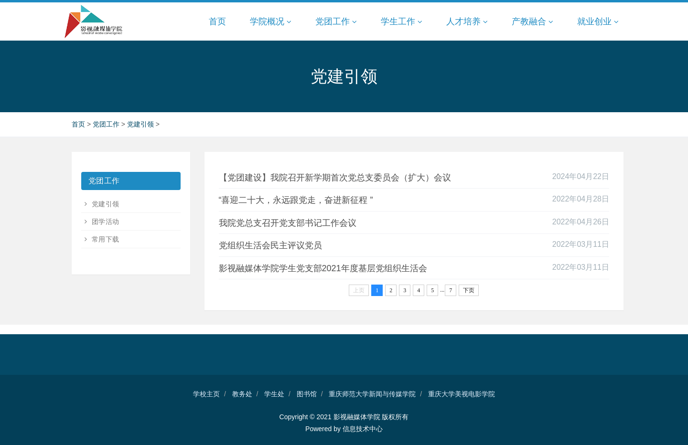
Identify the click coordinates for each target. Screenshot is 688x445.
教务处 (242, 394)
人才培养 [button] (467, 22)
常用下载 (104, 239)
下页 (468, 290)
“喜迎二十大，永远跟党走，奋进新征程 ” (296, 200)
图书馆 (307, 394)
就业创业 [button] (598, 22)
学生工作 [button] (401, 22)
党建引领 (141, 124)
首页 (217, 21)
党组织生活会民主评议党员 (270, 245)
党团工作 (107, 124)
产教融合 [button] (532, 22)
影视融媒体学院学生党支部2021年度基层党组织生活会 (323, 268)
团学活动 (104, 221)
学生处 (274, 394)
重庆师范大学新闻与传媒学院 (372, 394)
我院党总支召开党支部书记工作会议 (287, 223)
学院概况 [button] (270, 22)
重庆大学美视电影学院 (461, 394)
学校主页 (206, 394)
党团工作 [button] (336, 22)
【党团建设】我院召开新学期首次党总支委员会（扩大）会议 (335, 177)
